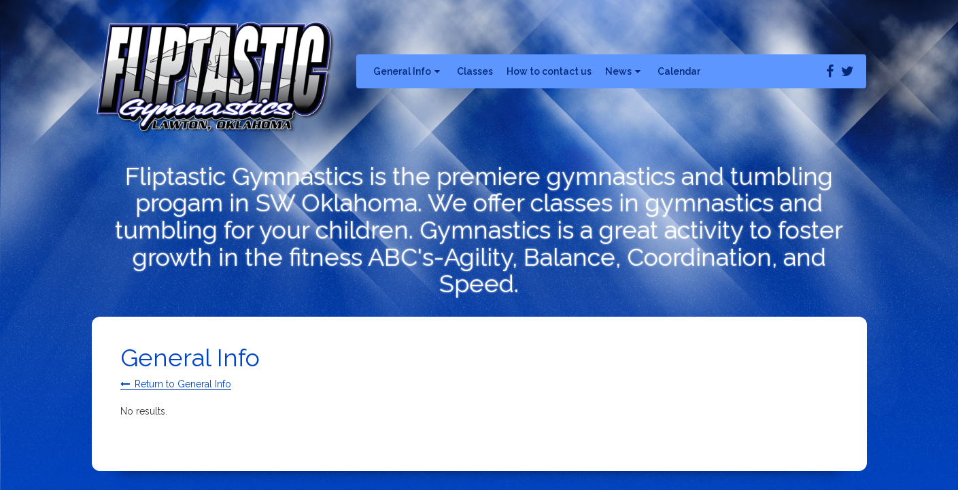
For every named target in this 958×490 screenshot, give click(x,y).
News (624, 71)
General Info (408, 71)
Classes (475, 71)
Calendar (678, 71)
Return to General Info (183, 384)
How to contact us (549, 71)
